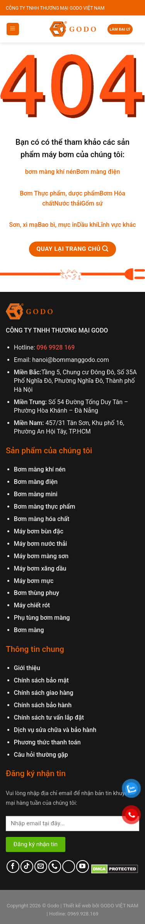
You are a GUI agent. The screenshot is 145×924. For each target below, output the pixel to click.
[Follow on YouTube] (82, 866)
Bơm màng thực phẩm (44, 506)
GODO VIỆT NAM (118, 906)
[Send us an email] (40, 866)
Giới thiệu (27, 668)
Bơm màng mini (36, 494)
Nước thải (67, 203)
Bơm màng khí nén (40, 469)
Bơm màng (29, 630)
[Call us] (54, 866)
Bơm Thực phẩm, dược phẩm (59, 193)
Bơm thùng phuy (36, 593)
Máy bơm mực (34, 581)
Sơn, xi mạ (23, 224)
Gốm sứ (92, 203)
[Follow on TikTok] (26, 866)
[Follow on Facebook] (13, 866)
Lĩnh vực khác (117, 224)
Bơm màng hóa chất (42, 519)
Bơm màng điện (98, 171)
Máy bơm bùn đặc (38, 531)
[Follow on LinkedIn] (68, 866)
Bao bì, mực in (57, 224)
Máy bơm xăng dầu (40, 568)
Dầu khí (87, 224)
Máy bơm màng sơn (41, 556)
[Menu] (13, 29)
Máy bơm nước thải (40, 543)
